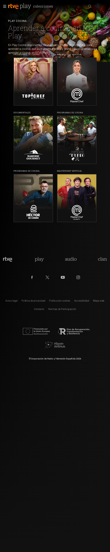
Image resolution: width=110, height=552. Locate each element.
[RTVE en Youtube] (62, 277)
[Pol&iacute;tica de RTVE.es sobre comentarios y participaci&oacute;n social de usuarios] (62, 309)
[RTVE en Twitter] (47, 277)
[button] (3, 6)
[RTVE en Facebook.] (32, 277)
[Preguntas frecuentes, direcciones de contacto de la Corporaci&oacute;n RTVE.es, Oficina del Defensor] (39, 309)
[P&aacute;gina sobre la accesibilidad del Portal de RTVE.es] (81, 301)
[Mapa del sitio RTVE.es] (98, 301)
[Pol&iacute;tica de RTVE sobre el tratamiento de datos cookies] (59, 301)
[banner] (31, 6)
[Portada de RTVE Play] (39, 259)
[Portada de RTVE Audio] (71, 259)
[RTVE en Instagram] (78, 277)
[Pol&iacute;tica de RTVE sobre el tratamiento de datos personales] (33, 301)
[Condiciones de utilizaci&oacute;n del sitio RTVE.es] (12, 301)
